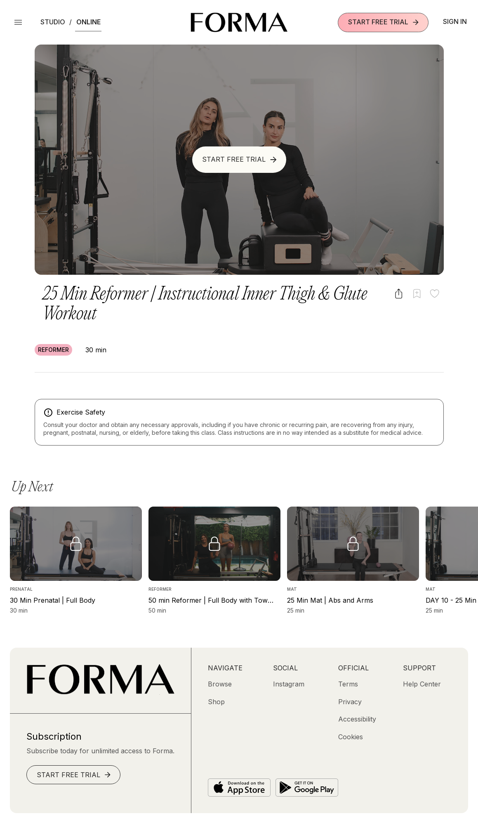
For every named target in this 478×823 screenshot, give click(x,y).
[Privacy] (350, 701)
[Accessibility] (357, 719)
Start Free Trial (384, 22)
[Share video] (398, 293)
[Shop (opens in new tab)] (216, 701)
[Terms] (348, 684)
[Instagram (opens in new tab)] (288, 684)
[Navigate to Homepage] (239, 22)
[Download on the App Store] (239, 787)
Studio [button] (52, 22)
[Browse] (220, 684)
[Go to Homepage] (100, 692)
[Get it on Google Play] (306, 787)
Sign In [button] (455, 21)
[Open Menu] (18, 22)
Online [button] (88, 22)
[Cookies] (350, 736)
